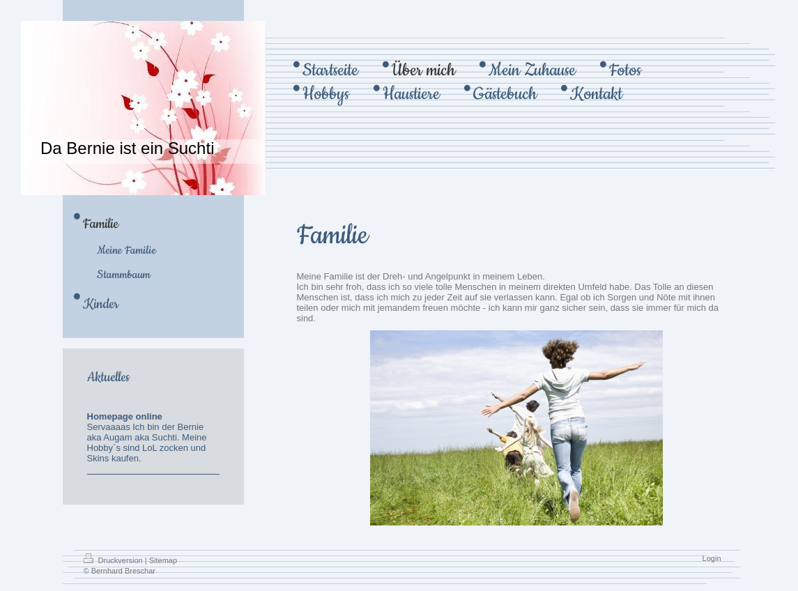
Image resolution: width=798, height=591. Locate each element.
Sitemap (163, 560)
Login (712, 558)
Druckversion (114, 560)
